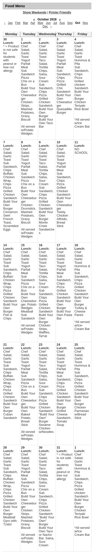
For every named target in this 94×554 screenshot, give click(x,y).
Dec (45, 26)
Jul (55, 23)
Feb (18, 23)
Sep (69, 23)
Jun (48, 23)
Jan (10, 23)
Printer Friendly (60, 12)
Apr (32, 23)
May (40, 23)
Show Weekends (34, 12)
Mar (25, 23)
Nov (85, 23)
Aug (62, 23)
